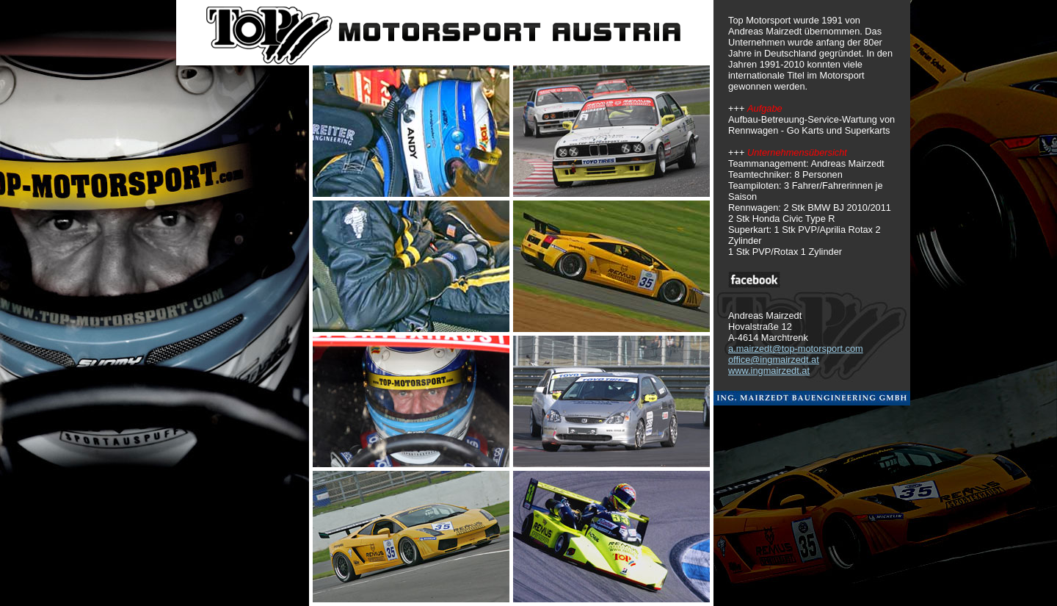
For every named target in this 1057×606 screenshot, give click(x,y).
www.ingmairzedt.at (769, 370)
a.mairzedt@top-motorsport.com (795, 348)
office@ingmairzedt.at (773, 359)
